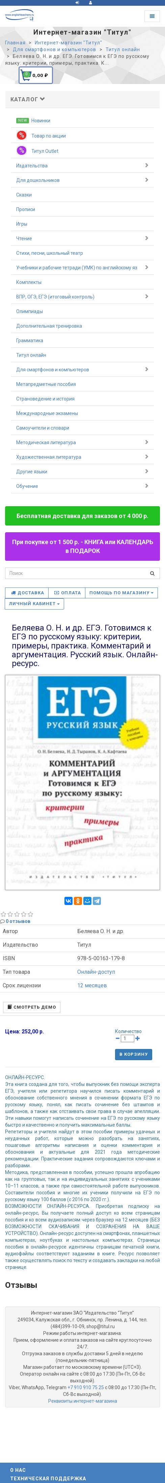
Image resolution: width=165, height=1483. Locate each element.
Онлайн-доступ (96, 972)
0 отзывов (18, 921)
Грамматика (29, 340)
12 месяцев (92, 985)
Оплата (67, 592)
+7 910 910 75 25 (85, 1387)
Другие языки (82, 471)
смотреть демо (31, 1007)
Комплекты (29, 282)
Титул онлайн (31, 355)
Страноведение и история (45, 398)
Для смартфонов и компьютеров (82, 369)
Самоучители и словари (42, 428)
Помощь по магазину (121, 592)
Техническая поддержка (48, 1478)
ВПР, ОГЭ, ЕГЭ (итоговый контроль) (82, 296)
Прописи (25, 209)
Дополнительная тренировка (49, 326)
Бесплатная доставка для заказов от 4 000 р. (82, 515)
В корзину (133, 1054)
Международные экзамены (47, 413)
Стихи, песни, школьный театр (49, 253)
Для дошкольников (82, 180)
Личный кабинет (34, 603)
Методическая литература (82, 442)
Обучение (82, 486)
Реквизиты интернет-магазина (82, 1401)
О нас (18, 1470)
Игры (21, 224)
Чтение (82, 238)
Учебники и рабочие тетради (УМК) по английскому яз (82, 267)
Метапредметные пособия (46, 384)
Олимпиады (29, 311)
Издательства (82, 165)
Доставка (27, 592)
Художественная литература (82, 457)
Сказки (24, 195)
